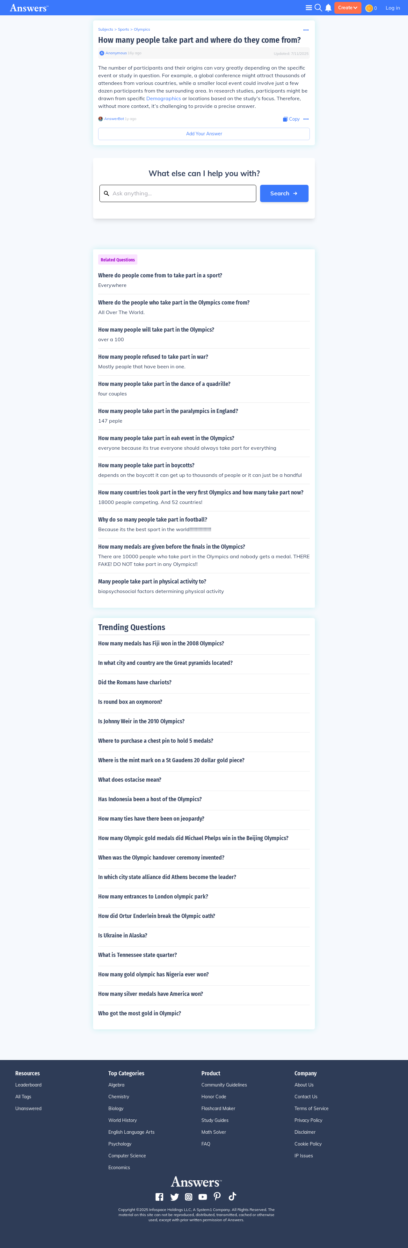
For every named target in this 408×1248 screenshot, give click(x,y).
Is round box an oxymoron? (130, 701)
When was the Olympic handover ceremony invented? (161, 857)
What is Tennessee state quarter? (137, 955)
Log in (393, 7)
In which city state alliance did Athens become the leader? (167, 877)
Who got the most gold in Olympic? (139, 1013)
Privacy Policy (308, 1120)
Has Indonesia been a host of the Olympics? (150, 799)
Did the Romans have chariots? (134, 682)
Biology (115, 1108)
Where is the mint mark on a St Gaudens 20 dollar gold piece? (171, 760)
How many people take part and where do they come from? (199, 40)
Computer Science (127, 1156)
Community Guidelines (224, 1085)
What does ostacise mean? (129, 779)
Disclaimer (305, 1132)
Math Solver (213, 1132)
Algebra (116, 1085)
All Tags (23, 1097)
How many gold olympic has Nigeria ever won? (153, 974)
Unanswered (28, 1108)
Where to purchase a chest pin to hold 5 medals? (155, 740)
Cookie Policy (308, 1144)
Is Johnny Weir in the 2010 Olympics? (141, 721)
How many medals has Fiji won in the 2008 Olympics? (161, 643)
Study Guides (215, 1120)
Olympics (142, 29)
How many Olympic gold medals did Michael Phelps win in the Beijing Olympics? (193, 838)
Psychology (119, 1144)
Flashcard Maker (218, 1108)
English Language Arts (131, 1132)
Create (348, 8)
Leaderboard (28, 1085)
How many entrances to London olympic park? (153, 896)
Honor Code (213, 1097)
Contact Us (306, 1097)
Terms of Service (312, 1108)
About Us (304, 1085)
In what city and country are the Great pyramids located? (165, 662)
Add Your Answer (204, 134)
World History (122, 1120)
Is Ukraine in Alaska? (122, 935)
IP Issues (304, 1156)
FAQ (205, 1144)
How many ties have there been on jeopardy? (151, 818)
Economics (119, 1167)
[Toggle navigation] (309, 7)
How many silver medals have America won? (150, 993)
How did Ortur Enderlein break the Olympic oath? (156, 916)
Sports (123, 29)
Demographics (163, 98)
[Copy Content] (291, 119)
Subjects (105, 29)
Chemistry (118, 1097)
